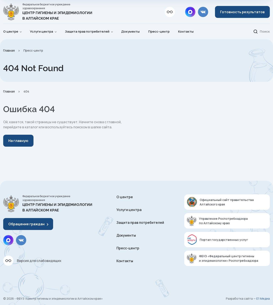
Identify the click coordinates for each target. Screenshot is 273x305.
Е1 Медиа (263, 298)
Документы (130, 31)
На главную (18, 140)
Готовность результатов (242, 12)
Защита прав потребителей (140, 222)
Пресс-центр (159, 31)
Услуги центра (129, 209)
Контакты (186, 31)
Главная (9, 50)
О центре (124, 197)
